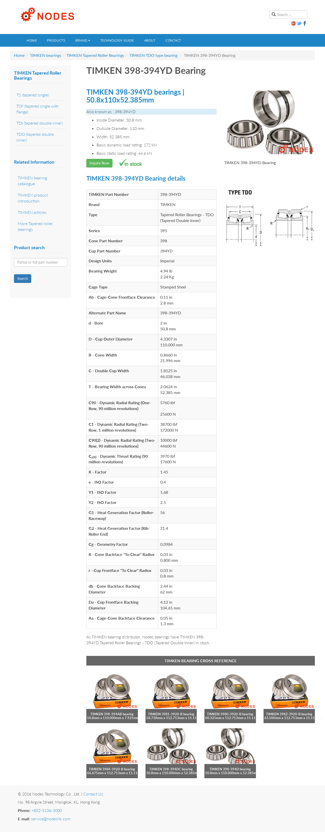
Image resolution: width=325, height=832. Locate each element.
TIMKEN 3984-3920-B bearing (112, 769)
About (150, 40)
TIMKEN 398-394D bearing (230, 769)
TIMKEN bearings (45, 55)
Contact (173, 40)
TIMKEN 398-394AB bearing (112, 714)
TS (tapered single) (33, 94)
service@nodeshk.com (50, 818)
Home (32, 40)
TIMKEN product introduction (33, 198)
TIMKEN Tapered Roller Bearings (95, 55)
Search (22, 278)
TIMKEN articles (32, 212)
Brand (82, 40)
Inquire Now (99, 163)
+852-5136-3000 (46, 810)
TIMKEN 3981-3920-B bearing (171, 714)
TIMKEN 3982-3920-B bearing (289, 714)
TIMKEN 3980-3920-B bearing (230, 714)
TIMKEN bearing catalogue (32, 180)
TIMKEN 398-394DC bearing (171, 769)
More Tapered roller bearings (35, 226)
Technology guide (117, 40)
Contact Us (93, 793)
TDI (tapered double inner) (40, 123)
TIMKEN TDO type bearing (153, 55)
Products (56, 40)
